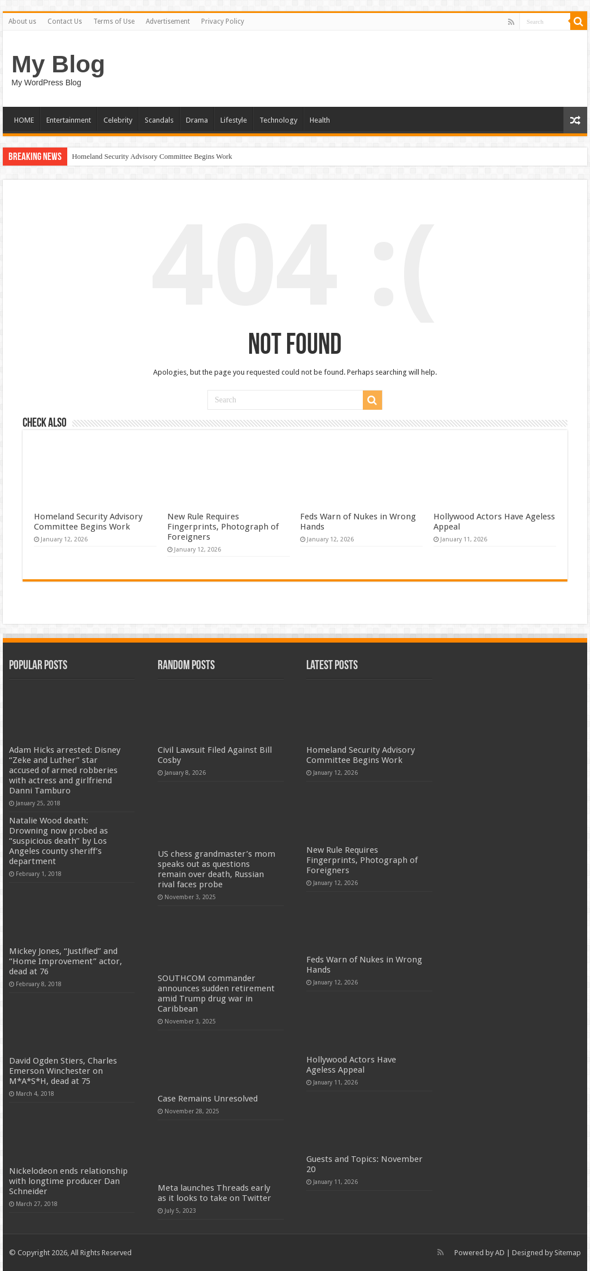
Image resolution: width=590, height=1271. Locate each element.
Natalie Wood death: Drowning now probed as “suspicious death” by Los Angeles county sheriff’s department (58, 840)
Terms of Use (114, 21)
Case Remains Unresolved (208, 1099)
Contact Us (64, 21)
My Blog (58, 63)
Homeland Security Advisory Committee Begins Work (152, 156)
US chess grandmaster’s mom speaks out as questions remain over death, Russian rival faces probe (216, 869)
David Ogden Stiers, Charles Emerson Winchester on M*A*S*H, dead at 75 (63, 1071)
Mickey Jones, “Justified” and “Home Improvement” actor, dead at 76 (65, 961)
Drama (197, 120)
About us (22, 21)
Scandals (159, 120)
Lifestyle (233, 120)
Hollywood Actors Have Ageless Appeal (351, 1065)
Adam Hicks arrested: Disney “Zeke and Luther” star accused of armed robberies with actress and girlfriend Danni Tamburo (64, 770)
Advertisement (168, 21)
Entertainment (68, 120)
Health (320, 120)
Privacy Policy (222, 21)
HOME (24, 120)
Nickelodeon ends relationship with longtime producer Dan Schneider (68, 1181)
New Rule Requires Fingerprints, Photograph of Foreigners (223, 526)
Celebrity (117, 120)
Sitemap (567, 1252)
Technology (278, 120)
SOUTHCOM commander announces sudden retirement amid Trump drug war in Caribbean (216, 993)
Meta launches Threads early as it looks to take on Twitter (214, 1193)
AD (500, 1252)
